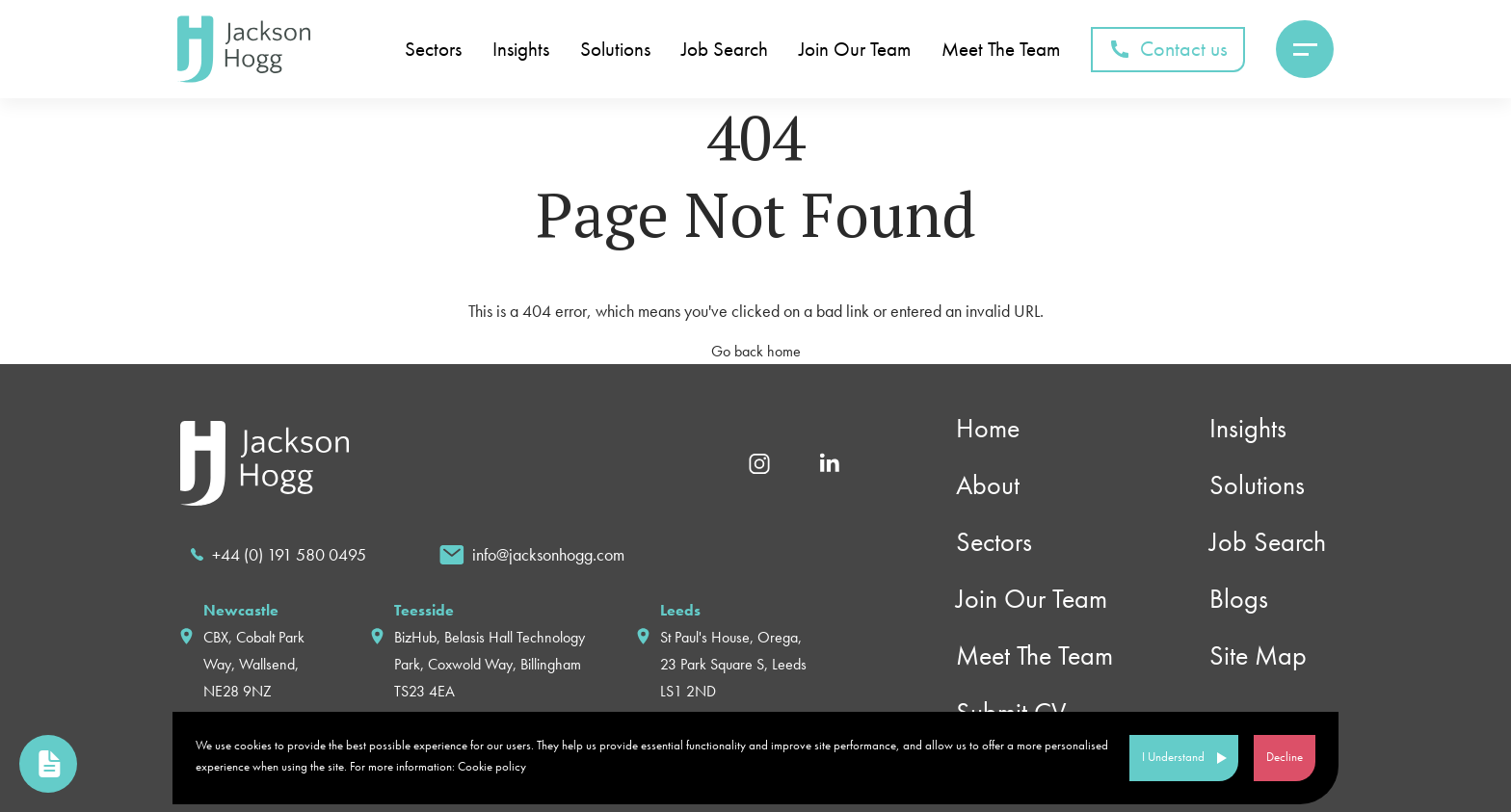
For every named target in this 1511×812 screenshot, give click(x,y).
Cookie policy (492, 766)
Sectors (433, 50)
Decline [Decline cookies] (1284, 756)
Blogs (1238, 599)
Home (988, 428)
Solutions (615, 50)
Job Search (724, 50)
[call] (278, 554)
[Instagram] (759, 462)
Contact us (1168, 49)
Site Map (1258, 655)
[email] (532, 554)
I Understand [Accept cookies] (1173, 756)
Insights (520, 50)
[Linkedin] (829, 462)
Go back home (756, 351)
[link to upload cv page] (48, 764)
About (988, 485)
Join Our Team (855, 50)
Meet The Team (1000, 50)
